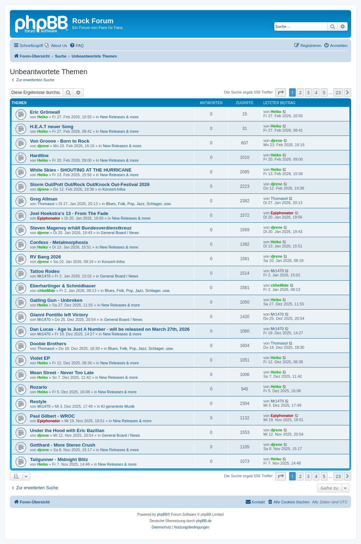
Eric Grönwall (45, 112)
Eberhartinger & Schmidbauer (63, 285)
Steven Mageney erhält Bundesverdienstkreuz (80, 228)
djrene (43, 146)
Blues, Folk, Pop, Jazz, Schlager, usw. (139, 204)
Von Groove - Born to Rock (59, 141)
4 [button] (316, 92)
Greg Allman (43, 199)
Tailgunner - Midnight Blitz (59, 459)
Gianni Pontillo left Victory (59, 314)
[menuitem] (56, 45)
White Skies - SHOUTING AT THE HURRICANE (80, 170)
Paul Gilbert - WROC (52, 416)
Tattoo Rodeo (45, 271)
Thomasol (45, 204)
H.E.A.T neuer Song (51, 126)
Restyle (38, 401)
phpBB (162, 514)
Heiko (42, 117)
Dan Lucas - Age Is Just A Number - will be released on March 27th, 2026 (110, 329)
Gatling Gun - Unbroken (56, 300)
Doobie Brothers (48, 343)
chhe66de (46, 290)
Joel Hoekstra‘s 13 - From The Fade (69, 213)
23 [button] (338, 92)
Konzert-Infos (114, 189)
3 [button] (308, 92)
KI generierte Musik (118, 406)
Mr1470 (43, 276)
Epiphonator (48, 218)
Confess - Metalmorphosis (59, 242)
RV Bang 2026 (45, 256)
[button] (280, 92)
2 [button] (300, 92)
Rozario (38, 387)
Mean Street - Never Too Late (62, 372)
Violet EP (40, 358)
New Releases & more (119, 117)
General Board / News (120, 233)
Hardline (39, 155)
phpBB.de (204, 521)
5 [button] (324, 92)
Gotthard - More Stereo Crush (62, 445)
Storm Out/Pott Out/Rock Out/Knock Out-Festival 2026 (89, 184)
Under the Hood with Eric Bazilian (67, 430)
